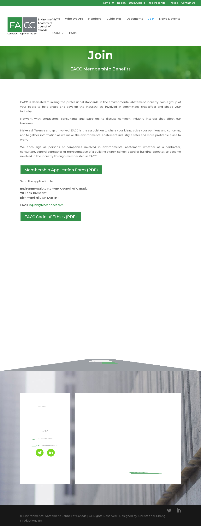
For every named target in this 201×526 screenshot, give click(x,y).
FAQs (73, 33)
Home (55, 18)
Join (151, 18)
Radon (121, 3)
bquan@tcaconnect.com (46, 205)
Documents (135, 18)
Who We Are (74, 18)
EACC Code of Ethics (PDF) (50, 216)
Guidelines (113, 18)
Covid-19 (108, 3)
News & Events (169, 18)
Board (55, 33)
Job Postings (157, 3)
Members (94, 18)
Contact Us (188, 3)
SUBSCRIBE (116, 357)
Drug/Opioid (137, 3)
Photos (173, 3)
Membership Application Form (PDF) (61, 170)
